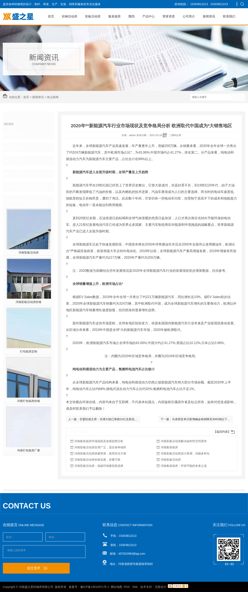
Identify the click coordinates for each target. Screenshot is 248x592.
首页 (51, 16)
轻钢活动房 (69, 16)
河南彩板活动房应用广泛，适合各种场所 (100, 447)
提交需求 (37, 568)
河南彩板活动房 (28, 252)
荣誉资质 (169, 16)
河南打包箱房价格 (28, 401)
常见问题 (16, 160)
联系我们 (229, 16)
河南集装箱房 (169, 447)
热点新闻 (53, 97)
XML (135, 587)
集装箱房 (114, 16)
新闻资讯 (209, 16)
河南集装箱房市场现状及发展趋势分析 (98, 441)
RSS (127, 587)
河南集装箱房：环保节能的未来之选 (184, 465)
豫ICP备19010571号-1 (94, 587)
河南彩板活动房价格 (29, 302)
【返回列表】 (222, 431)
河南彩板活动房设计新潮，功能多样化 (185, 453)
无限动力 (160, 587)
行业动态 (16, 147)
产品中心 (148, 16)
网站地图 (116, 587)
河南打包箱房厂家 (28, 450)
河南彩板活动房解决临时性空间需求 (184, 441)
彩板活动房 (92, 16)
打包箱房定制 (28, 351)
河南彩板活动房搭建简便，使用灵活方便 (100, 453)
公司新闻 (16, 134)
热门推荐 (16, 200)
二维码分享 (175, 135)
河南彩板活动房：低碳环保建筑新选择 (98, 465)
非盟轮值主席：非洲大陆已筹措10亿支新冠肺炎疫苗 (113, 419)
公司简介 (189, 16)
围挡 (131, 16)
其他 (12, 187)
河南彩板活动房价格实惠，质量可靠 (97, 459)
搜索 (238, 97)
